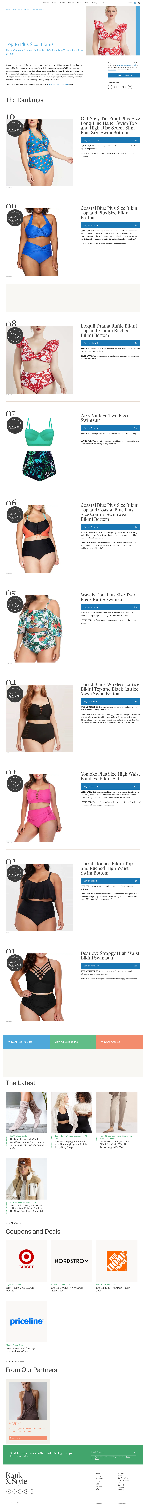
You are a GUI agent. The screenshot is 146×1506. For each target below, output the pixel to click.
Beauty (98, 1476)
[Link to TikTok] (26, 1493)
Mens (97, 1481)
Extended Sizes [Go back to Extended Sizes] (17, 9)
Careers (121, 1487)
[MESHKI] (28, 1411)
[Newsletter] (135, 3)
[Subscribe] (132, 1452)
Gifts (97, 1489)
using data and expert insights (127, 65)
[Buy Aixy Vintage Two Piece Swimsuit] (39, 447)
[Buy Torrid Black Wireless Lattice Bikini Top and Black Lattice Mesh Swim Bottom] (39, 716)
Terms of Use (98, 1503)
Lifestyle (98, 1486)
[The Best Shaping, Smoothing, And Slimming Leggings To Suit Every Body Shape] (71, 1120)
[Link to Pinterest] (20, 1493)
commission (112, 70)
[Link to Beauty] (62, 3)
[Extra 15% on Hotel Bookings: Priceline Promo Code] (26, 1327)
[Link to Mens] (79, 3)
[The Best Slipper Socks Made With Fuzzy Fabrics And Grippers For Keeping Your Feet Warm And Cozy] (26, 1120)
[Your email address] (109, 1452)
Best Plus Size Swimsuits (59, 84)
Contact (121, 1485)
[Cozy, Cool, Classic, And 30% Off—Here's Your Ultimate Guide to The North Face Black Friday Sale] (26, 1186)
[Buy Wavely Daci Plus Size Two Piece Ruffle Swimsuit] (39, 626)
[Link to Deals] (54, 3)
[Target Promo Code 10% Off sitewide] (26, 1266)
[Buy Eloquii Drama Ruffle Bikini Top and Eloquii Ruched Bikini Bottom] (39, 357)
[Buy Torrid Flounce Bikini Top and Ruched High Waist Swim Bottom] (39, 895)
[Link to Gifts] (103, 3)
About (120, 1476)
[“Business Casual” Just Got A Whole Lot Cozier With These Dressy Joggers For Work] (116, 1120)
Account (128, 3)
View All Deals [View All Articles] (12, 1361)
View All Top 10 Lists (26, 1042)
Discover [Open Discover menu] (46, 3)
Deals (97, 1473)
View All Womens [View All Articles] (13, 1223)
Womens (99, 1479)
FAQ (119, 1482)
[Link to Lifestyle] (95, 3)
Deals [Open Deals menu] (54, 3)
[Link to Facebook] (8, 1493)
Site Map (121, 1489)
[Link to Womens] (71, 3)
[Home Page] (15, 2)
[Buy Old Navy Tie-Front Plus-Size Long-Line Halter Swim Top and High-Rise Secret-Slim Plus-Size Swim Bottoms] (39, 150)
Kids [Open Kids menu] (86, 3)
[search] (139, 3)
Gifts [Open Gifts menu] (103, 3)
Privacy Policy (122, 1503)
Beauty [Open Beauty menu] (62, 3)
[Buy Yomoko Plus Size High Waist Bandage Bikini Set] (39, 805)
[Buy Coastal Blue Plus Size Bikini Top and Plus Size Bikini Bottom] (39, 240)
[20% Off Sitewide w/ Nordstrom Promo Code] (71, 1266)
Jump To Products (124, 75)
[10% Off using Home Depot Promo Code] (116, 1266)
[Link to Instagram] (14, 1493)
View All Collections (73, 1042)
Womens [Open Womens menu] (71, 3)
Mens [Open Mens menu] (79, 3)
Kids (97, 1484)
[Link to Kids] (87, 3)
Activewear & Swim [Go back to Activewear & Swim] (37, 9)
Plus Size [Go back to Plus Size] (27, 9)
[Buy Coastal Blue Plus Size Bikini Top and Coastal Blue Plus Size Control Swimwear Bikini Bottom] (39, 537)
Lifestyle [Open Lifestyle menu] (95, 3)
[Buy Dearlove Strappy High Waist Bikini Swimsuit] (39, 985)
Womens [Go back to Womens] (8, 9)
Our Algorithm (123, 1478)
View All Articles (119, 1042)
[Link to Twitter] (32, 1493)
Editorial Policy (123, 1480)
